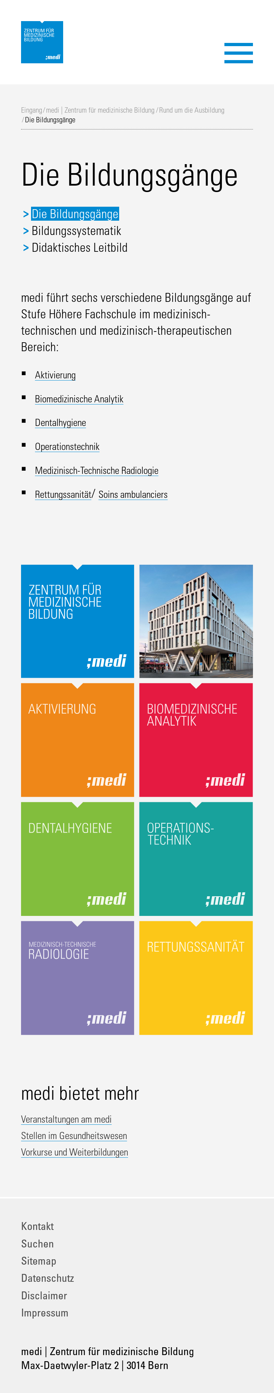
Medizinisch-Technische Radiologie (116, 469)
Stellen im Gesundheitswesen (89, 1134)
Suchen (37, 1243)
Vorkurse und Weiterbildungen (91, 1150)
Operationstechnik (77, 445)
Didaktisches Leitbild (80, 247)
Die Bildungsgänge (75, 214)
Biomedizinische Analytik (92, 397)
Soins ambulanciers (161, 493)
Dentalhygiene (68, 421)
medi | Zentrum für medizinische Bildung (100, 110)
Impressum (44, 1312)
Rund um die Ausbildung (191, 110)
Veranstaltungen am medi (80, 1117)
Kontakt (37, 1225)
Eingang (31, 110)
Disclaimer (44, 1295)
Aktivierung (61, 373)
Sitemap (38, 1260)
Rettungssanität (71, 493)
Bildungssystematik (76, 230)
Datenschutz (47, 1277)
